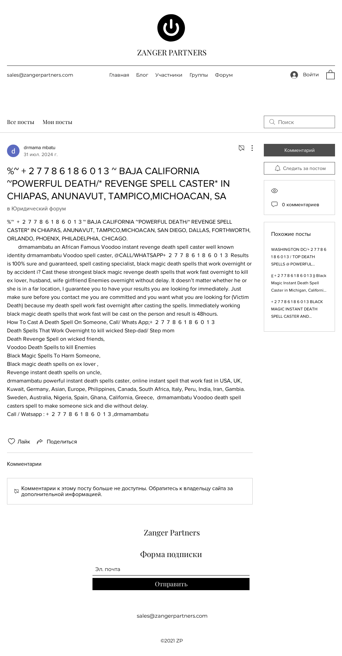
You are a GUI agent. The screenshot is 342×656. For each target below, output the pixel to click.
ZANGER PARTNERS (172, 52)
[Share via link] (56, 441)
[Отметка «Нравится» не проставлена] (11, 441)
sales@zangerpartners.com (40, 75)
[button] (330, 74)
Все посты (20, 121)
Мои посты (57, 121)
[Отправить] (171, 584)
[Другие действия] (248, 148)
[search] (299, 122)
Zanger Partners (172, 532)
